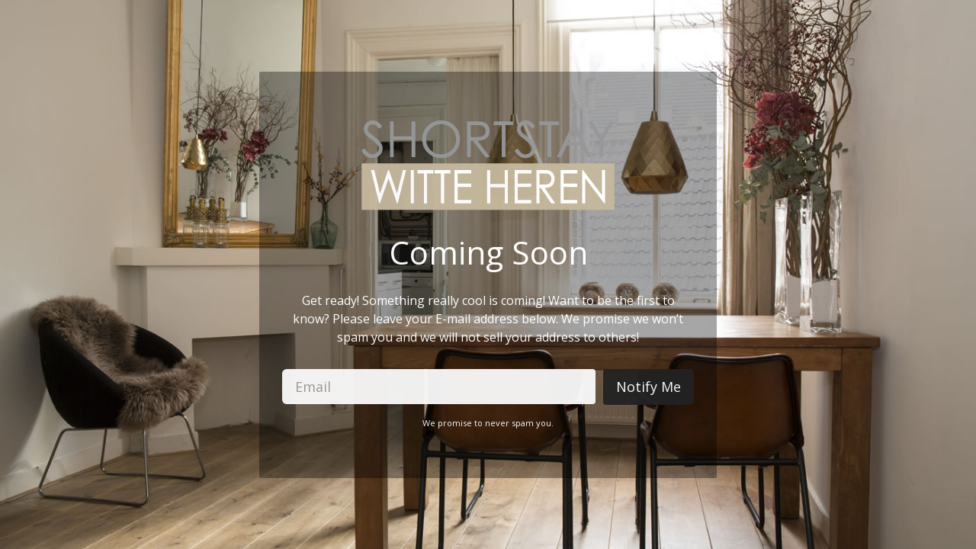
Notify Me (648, 386)
